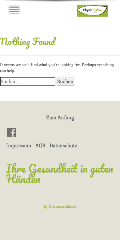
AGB (40, 145)
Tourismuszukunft (62, 206)
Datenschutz (63, 145)
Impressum (18, 145)
